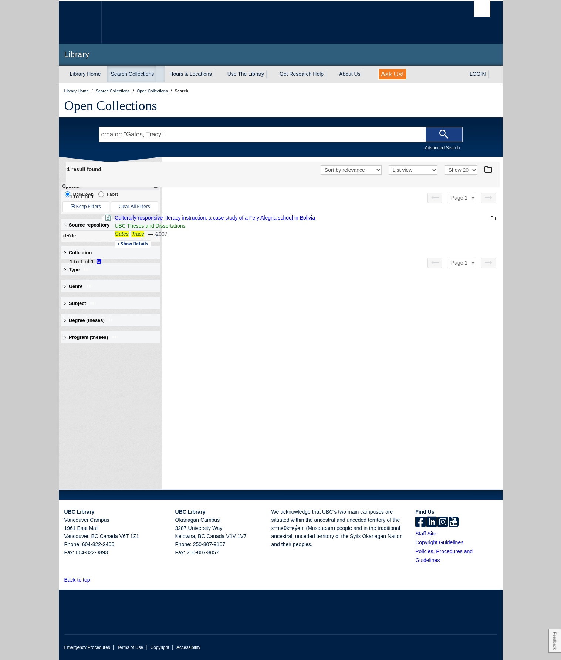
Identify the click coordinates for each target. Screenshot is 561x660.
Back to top (80, 580)
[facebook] (420, 522)
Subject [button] (80, 303)
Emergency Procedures (87, 647)
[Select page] (461, 198)
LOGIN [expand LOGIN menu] (478, 74)
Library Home (85, 74)
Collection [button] (78, 252)
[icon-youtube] (454, 522)
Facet (108, 194)
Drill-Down (79, 194)
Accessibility (188, 647)
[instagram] (442, 522)
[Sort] (351, 170)
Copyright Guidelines (439, 542)
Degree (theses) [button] (90, 320)
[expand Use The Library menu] (270, 74)
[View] (413, 170)
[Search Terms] (281, 134)
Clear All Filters (134, 206)
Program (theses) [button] (91, 337)
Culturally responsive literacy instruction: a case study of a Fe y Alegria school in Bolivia (316, 218)
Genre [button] (79, 286)
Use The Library (245, 74)
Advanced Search (442, 147)
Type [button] (77, 269)
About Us (350, 74)
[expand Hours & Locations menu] (218, 74)
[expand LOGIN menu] (492, 74)
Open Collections (110, 105)
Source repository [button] (87, 225)
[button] (94, 579)
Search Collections (132, 74)
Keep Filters (86, 206)
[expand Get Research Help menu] (330, 74)
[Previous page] (434, 198)
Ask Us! (392, 74)
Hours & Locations (190, 74)
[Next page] (488, 198)
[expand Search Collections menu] (160, 74)
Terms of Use (130, 647)
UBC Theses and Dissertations (251, 226)
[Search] (443, 134)
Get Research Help (302, 74)
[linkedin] (431, 522)
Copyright (160, 647)
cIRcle (108, 236)
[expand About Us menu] (367, 74)
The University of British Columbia (80, 22)
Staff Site (425, 534)
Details (234, 244)
